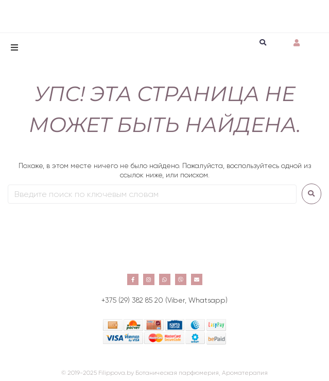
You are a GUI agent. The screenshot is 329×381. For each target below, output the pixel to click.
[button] (14, 47)
